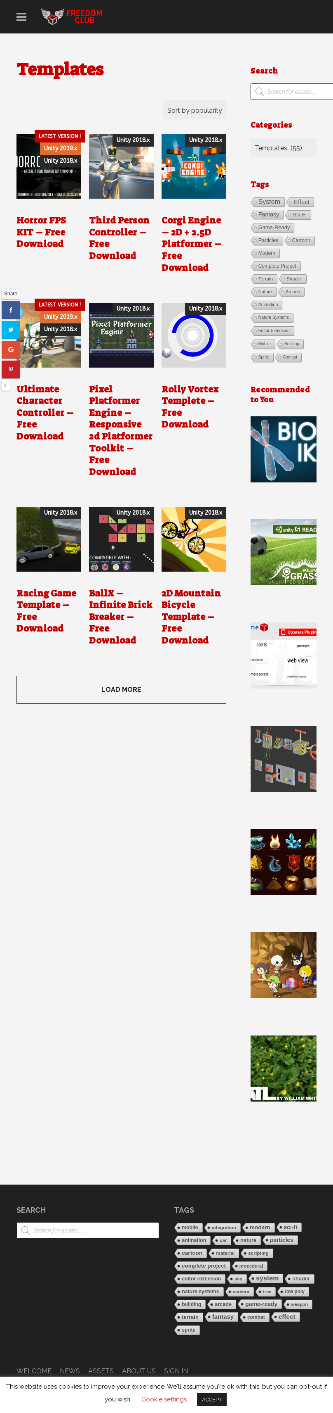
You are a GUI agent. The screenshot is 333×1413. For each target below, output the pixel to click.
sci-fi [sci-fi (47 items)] (299, 214)
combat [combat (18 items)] (290, 357)
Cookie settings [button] (164, 1399)
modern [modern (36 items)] (266, 253)
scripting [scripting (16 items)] (258, 1253)
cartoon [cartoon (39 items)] (301, 240)
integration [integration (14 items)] (224, 1227)
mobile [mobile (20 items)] (264, 344)
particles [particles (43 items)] (268, 240)
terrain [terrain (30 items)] (265, 278)
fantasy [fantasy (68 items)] (268, 214)
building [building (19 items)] (291, 344)
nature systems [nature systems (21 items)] (273, 317)
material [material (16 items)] (225, 1253)
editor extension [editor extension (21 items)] (274, 330)
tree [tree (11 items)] (267, 1291)
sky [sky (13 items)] (238, 1278)
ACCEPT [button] (212, 1399)
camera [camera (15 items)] (241, 1291)
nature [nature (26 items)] (265, 291)
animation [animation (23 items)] (268, 304)
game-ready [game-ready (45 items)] (274, 227)
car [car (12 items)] (223, 1240)
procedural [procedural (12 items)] (251, 1265)
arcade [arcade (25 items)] (293, 291)
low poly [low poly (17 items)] (295, 1291)
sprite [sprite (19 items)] (264, 357)
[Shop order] (194, 109)
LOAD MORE (121, 689)
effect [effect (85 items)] (302, 201)
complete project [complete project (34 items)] (277, 266)
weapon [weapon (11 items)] (299, 1304)
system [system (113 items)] (269, 201)
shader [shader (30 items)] (294, 278)
